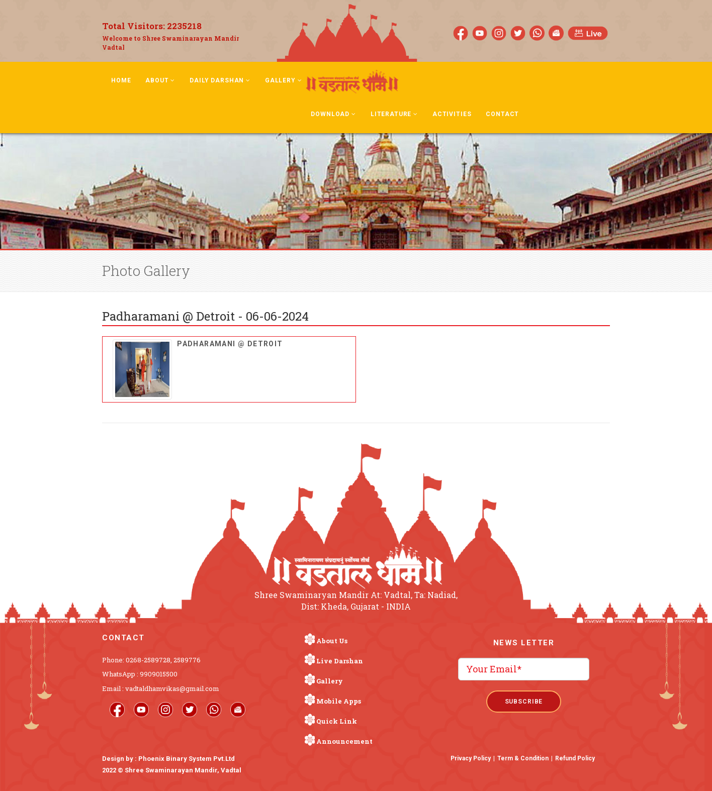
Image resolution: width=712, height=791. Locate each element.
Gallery (283, 80)
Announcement (344, 741)
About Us (331, 640)
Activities (451, 114)
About (160, 80)
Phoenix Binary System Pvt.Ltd (186, 758)
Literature (394, 114)
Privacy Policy (471, 758)
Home (121, 80)
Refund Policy (575, 758)
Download (333, 114)
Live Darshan (339, 660)
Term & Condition (523, 758)
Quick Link (336, 721)
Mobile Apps (338, 701)
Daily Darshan (220, 80)
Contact (502, 114)
